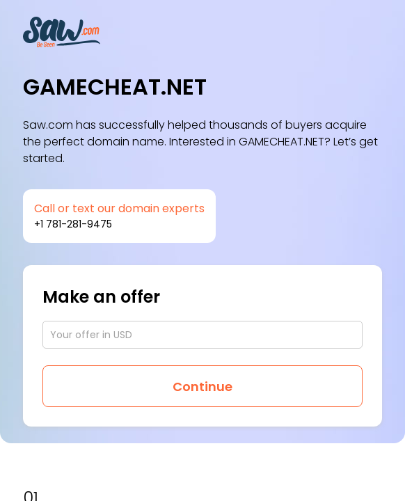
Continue (202, 386)
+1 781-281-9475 (73, 224)
